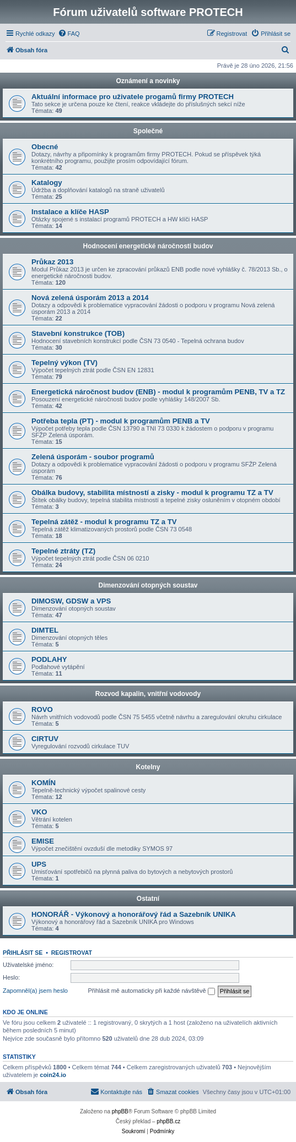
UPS (38, 864)
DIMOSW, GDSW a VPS (71, 601)
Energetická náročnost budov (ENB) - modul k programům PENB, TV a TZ (158, 392)
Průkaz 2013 (52, 262)
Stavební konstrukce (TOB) (78, 333)
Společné (148, 131)
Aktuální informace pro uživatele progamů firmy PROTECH (132, 97)
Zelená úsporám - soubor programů (92, 457)
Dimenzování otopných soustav (147, 585)
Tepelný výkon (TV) (64, 362)
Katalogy (46, 182)
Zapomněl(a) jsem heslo (35, 990)
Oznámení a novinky (148, 81)
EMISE (42, 841)
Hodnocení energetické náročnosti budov (148, 246)
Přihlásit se (22, 952)
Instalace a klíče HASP (70, 212)
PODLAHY (49, 659)
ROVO (42, 709)
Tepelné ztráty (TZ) (63, 551)
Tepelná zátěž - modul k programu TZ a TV (104, 522)
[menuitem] (69, 33)
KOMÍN (43, 783)
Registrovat (71, 952)
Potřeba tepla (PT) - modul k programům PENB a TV (120, 421)
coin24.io (53, 1075)
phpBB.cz (168, 1121)
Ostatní (148, 898)
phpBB (120, 1111)
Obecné (44, 147)
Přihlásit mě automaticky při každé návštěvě (151, 991)
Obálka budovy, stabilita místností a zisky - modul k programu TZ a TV (152, 492)
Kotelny (148, 767)
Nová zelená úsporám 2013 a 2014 (90, 297)
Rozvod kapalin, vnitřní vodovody (148, 694)
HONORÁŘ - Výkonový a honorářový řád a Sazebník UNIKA (133, 914)
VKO (39, 812)
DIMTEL (44, 630)
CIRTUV (44, 739)
